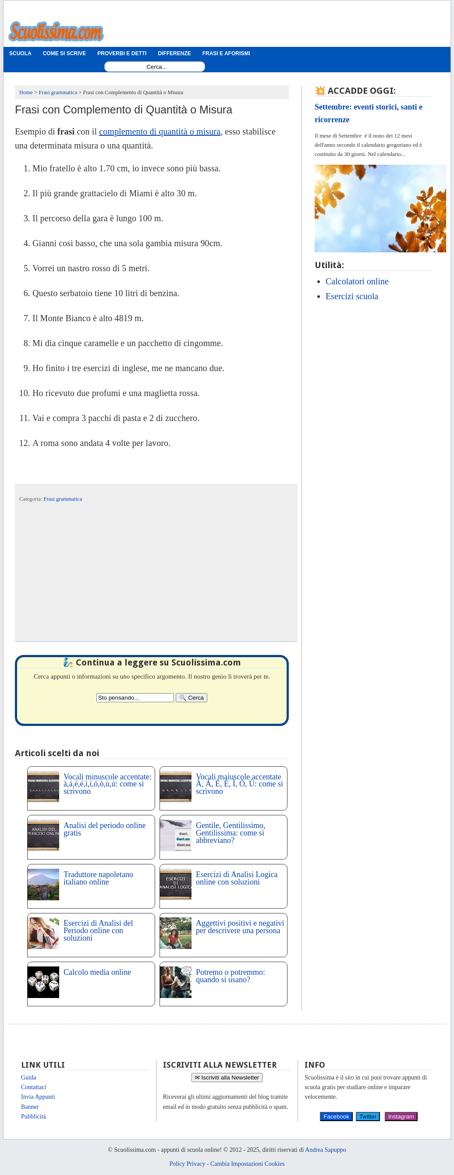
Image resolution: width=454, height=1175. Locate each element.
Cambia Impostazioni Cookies (247, 1164)
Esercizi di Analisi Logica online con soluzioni (236, 878)
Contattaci (33, 1087)
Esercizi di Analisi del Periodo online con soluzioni (98, 930)
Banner (30, 1107)
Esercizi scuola (352, 296)
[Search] (191, 697)
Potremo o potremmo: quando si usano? (230, 976)
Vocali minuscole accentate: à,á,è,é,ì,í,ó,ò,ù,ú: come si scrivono (108, 784)
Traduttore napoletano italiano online (98, 878)
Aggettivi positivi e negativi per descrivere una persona (240, 927)
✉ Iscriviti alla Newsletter (227, 1077)
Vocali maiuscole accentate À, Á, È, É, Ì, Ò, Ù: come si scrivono (239, 784)
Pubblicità (33, 1116)
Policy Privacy (187, 1164)
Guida (28, 1077)
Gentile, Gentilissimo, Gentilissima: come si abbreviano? (230, 833)
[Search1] (157, 67)
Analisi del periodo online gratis (104, 829)
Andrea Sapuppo (325, 1150)
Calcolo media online (97, 972)
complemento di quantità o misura (159, 131)
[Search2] (135, 697)
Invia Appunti (38, 1097)
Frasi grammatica (63, 499)
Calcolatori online (357, 281)
